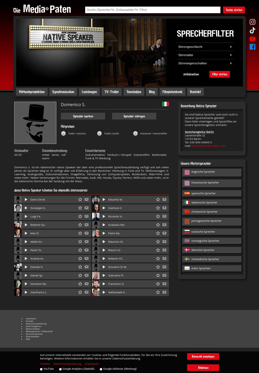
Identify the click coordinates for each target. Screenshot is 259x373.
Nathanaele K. (117, 292)
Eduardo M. (115, 199)
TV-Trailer (112, 91)
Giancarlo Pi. (116, 275)
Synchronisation (63, 91)
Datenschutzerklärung (36, 323)
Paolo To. (36, 250)
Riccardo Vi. (115, 216)
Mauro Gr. (114, 250)
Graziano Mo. (116, 225)
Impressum (31, 318)
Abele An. (36, 241)
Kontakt (195, 91)
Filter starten (219, 74)
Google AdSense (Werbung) (120, 368)
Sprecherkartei (32, 336)
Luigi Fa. (35, 216)
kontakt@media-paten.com (209, 146)
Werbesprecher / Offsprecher (39, 331)
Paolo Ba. (114, 233)
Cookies (45, 363)
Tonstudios (133, 91)
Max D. (34, 233)
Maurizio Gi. (116, 241)
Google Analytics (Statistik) (78, 368)
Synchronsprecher (34, 334)
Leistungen (89, 91)
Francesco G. (116, 284)
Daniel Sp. (36, 275)
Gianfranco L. (38, 292)
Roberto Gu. (38, 225)
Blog (152, 91)
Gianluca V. (115, 208)
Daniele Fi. (37, 267)
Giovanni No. (38, 284)
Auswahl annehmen (203, 356)
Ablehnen (203, 367)
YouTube (48, 368)
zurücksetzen (191, 74)
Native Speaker (33, 329)
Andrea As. (37, 258)
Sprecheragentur (33, 326)
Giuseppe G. (38, 208)
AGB (28, 339)
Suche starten (234, 10)
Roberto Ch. (115, 258)
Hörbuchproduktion (32, 91)
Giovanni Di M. (117, 267)
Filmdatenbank (172, 91)
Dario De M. (38, 199)
